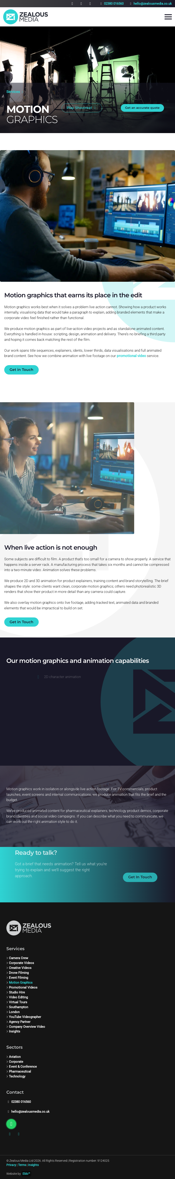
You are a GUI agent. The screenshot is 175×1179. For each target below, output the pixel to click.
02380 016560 (111, 4)
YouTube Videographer (25, 1017)
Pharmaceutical (20, 1071)
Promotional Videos (23, 987)
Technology (17, 1076)
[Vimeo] (81, 4)
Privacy (11, 1165)
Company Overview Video (27, 1027)
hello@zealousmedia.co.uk (150, 4)
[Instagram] (72, 4)
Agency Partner (19, 1022)
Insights (14, 1031)
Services (13, 89)
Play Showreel (82, 105)
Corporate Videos (21, 963)
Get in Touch (21, 369)
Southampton (18, 1007)
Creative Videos (20, 968)
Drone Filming (19, 973)
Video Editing (18, 997)
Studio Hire (17, 992)
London (14, 1012)
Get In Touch (140, 884)
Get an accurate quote (142, 105)
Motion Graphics (21, 982)
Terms (22, 1165)
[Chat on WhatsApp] (90, 3)
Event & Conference (23, 1067)
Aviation (15, 1057)
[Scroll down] (8, 96)
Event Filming (18, 978)
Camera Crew (18, 958)
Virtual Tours (18, 1002)
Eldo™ (26, 1173)
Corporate (16, 1062)
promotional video (131, 356)
